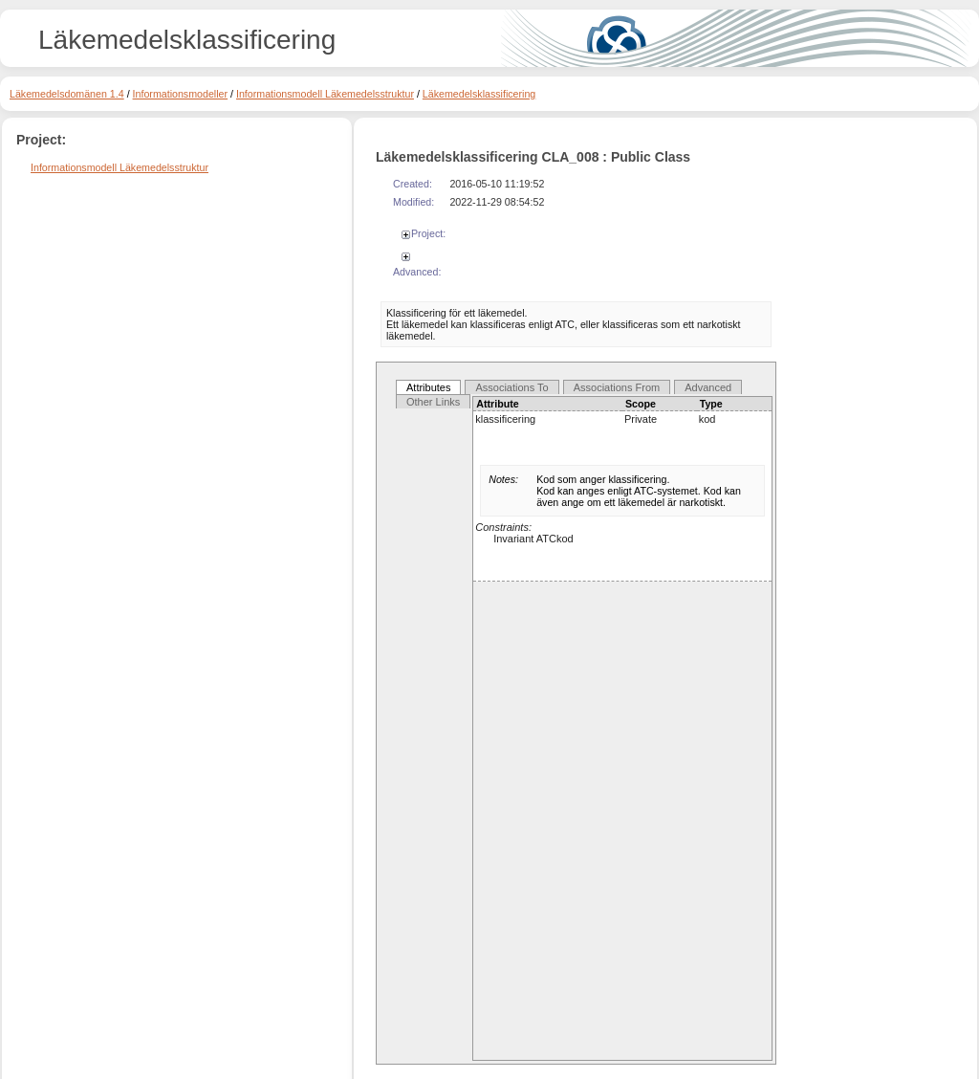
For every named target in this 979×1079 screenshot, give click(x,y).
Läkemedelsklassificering (479, 93)
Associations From (617, 387)
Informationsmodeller (180, 93)
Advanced (708, 387)
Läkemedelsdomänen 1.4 (67, 93)
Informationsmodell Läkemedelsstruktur (325, 93)
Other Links (433, 401)
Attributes (428, 387)
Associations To (511, 387)
